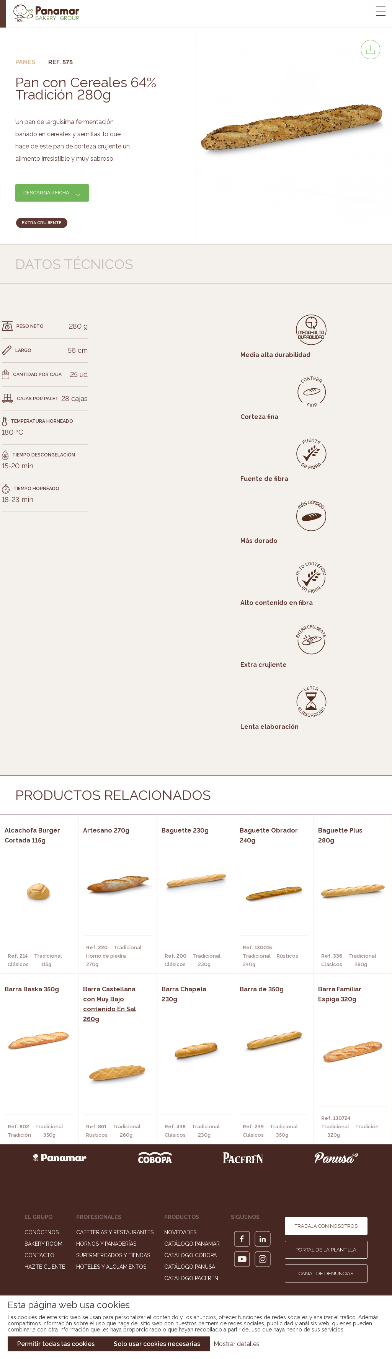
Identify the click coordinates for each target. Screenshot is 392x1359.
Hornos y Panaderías (106, 1244)
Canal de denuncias (326, 1273)
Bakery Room (43, 1244)
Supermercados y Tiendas (113, 1255)
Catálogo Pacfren (191, 1278)
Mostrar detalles (237, 1344)
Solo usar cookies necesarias (157, 1344)
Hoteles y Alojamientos (111, 1267)
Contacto (39, 1255)
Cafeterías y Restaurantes (115, 1232)
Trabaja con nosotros (326, 1226)
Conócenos (41, 1232)
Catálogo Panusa (189, 1267)
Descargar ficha (46, 193)
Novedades (180, 1232)
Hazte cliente (44, 1267)
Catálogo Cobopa (190, 1255)
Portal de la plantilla (326, 1250)
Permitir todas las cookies (56, 1344)
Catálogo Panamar (192, 1244)
